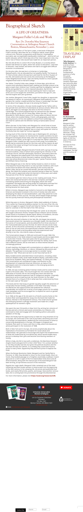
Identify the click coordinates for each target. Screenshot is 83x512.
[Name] (32, 509)
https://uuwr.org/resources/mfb (43, 376)
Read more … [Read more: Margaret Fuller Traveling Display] (69, 98)
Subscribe (20, 510)
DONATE (66, 387)
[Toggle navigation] (79, 19)
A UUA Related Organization (41, 396)
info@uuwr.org (41, 405)
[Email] (46, 509)
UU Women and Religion (20, 407)
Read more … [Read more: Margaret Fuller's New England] (69, 158)
